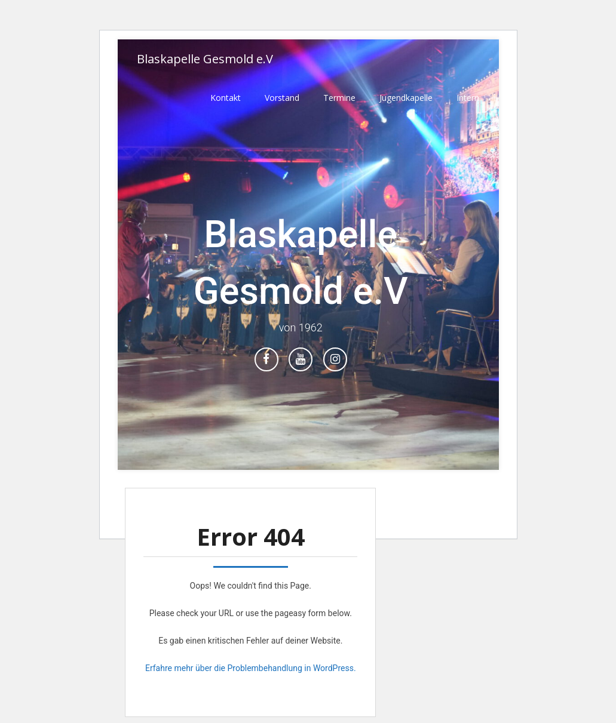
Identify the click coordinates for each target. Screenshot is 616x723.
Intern (467, 97)
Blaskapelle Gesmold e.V (205, 59)
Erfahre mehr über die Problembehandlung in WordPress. (250, 668)
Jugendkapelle (406, 97)
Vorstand (282, 97)
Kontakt (225, 97)
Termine (339, 97)
